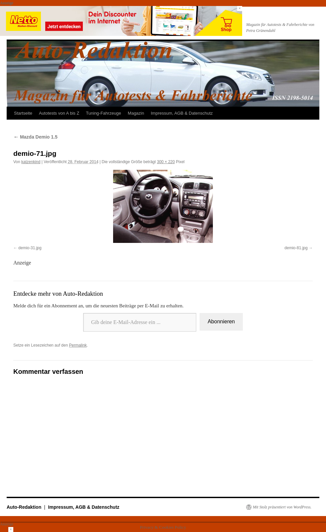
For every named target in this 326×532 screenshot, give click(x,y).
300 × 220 (166, 162)
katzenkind (30, 162)
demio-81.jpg (295, 248)
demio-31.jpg (29, 248)
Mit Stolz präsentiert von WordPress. (282, 507)
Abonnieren (221, 321)
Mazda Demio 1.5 (35, 137)
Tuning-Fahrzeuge (103, 113)
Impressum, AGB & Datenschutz (182, 113)
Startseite (23, 113)
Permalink (77, 345)
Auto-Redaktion (25, 507)
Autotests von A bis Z (59, 113)
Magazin (136, 113)
